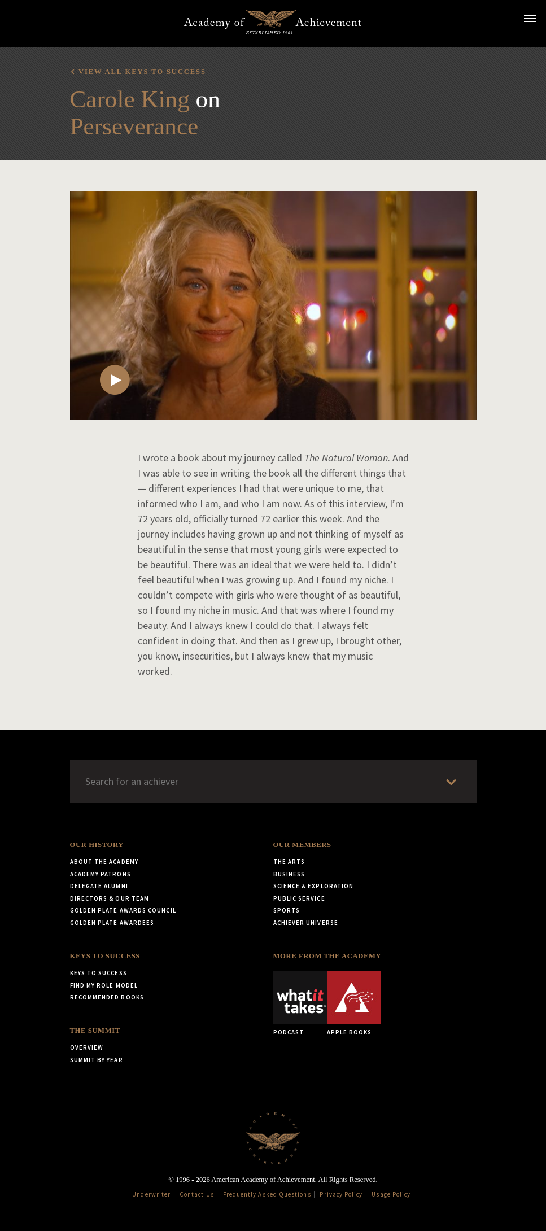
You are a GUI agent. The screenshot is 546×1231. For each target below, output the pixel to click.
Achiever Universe (305, 923)
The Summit (95, 1030)
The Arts (289, 862)
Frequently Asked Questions (267, 1194)
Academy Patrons (100, 874)
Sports (286, 910)
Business (289, 874)
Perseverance (134, 126)
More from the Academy (327, 956)
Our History (97, 845)
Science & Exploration (313, 886)
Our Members (302, 845)
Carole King (130, 99)
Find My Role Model (104, 985)
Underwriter (151, 1194)
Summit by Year (96, 1060)
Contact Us (197, 1194)
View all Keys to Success (142, 72)
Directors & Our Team (110, 898)
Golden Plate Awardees (112, 923)
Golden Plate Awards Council (123, 910)
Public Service (299, 898)
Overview (87, 1047)
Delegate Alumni (99, 886)
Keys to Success (105, 956)
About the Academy (104, 862)
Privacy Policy (341, 1194)
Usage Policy (391, 1194)
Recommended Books (107, 997)
